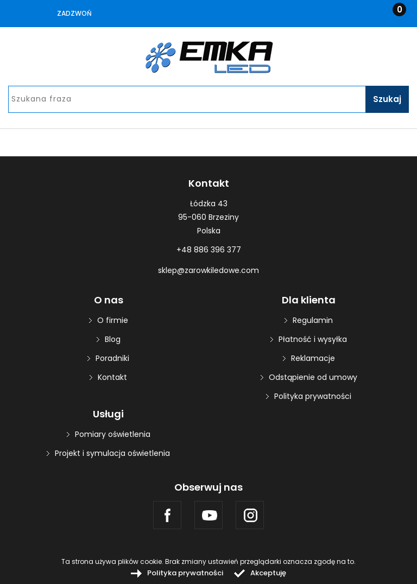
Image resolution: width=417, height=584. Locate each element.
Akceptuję (268, 573)
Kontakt (112, 377)
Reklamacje (313, 358)
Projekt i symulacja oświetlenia (112, 453)
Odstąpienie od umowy (313, 377)
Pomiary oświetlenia (112, 434)
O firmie (112, 320)
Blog (113, 339)
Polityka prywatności (312, 396)
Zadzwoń (74, 13)
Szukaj (387, 99)
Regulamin (313, 320)
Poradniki (112, 358)
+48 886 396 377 (208, 249)
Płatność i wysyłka (313, 339)
